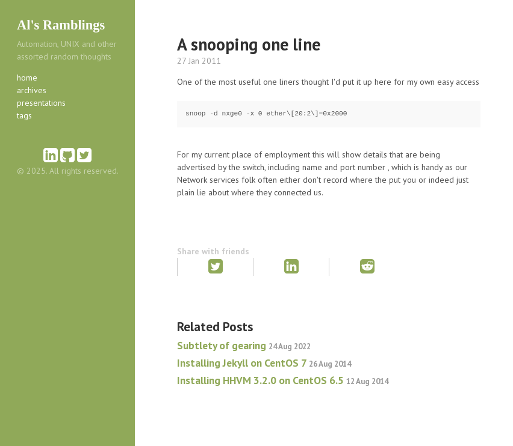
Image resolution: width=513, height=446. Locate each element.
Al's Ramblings (61, 24)
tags (24, 115)
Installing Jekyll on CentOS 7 (264, 363)
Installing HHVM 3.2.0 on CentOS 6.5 (282, 380)
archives (31, 90)
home (27, 77)
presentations (41, 102)
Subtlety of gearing (244, 345)
